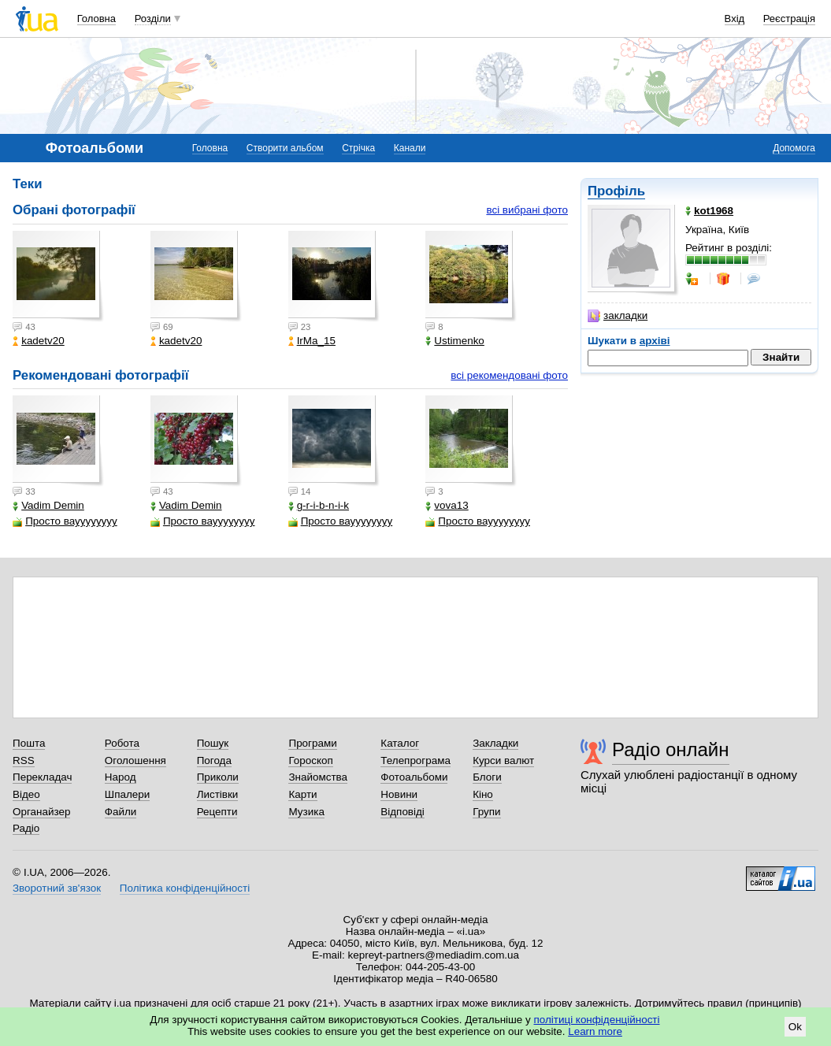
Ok (795, 1027)
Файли (121, 812)
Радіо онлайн (670, 749)
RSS (24, 760)
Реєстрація (789, 18)
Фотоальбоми (413, 777)
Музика (306, 812)
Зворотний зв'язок (57, 888)
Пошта (29, 743)
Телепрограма (415, 760)
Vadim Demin (48, 505)
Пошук (213, 743)
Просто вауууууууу (65, 521)
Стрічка (358, 148)
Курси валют (503, 760)
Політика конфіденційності (185, 888)
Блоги (487, 777)
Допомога (794, 148)
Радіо (26, 828)
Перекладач (42, 777)
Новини (398, 794)
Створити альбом (285, 148)
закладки (617, 316)
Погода (214, 760)
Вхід (735, 18)
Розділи (153, 18)
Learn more (595, 1031)
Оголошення (135, 760)
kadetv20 (39, 341)
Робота (122, 743)
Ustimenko (454, 341)
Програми (312, 743)
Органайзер (41, 812)
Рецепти (217, 812)
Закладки (495, 743)
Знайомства (317, 777)
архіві (655, 341)
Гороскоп (310, 760)
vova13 (446, 505)
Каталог (399, 743)
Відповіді (402, 812)
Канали (410, 148)
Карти (302, 794)
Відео (26, 794)
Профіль (616, 191)
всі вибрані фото (527, 210)
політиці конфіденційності (597, 1020)
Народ (120, 777)
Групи (486, 812)
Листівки (218, 794)
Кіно (483, 794)
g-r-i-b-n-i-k (318, 505)
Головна (96, 18)
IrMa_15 (312, 341)
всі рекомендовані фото (509, 375)
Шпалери (127, 794)
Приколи (218, 777)
